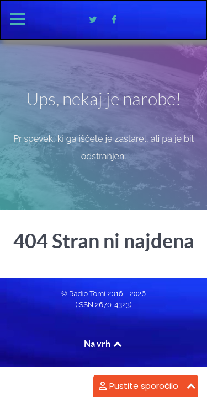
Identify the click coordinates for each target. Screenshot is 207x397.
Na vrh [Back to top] (104, 343)
